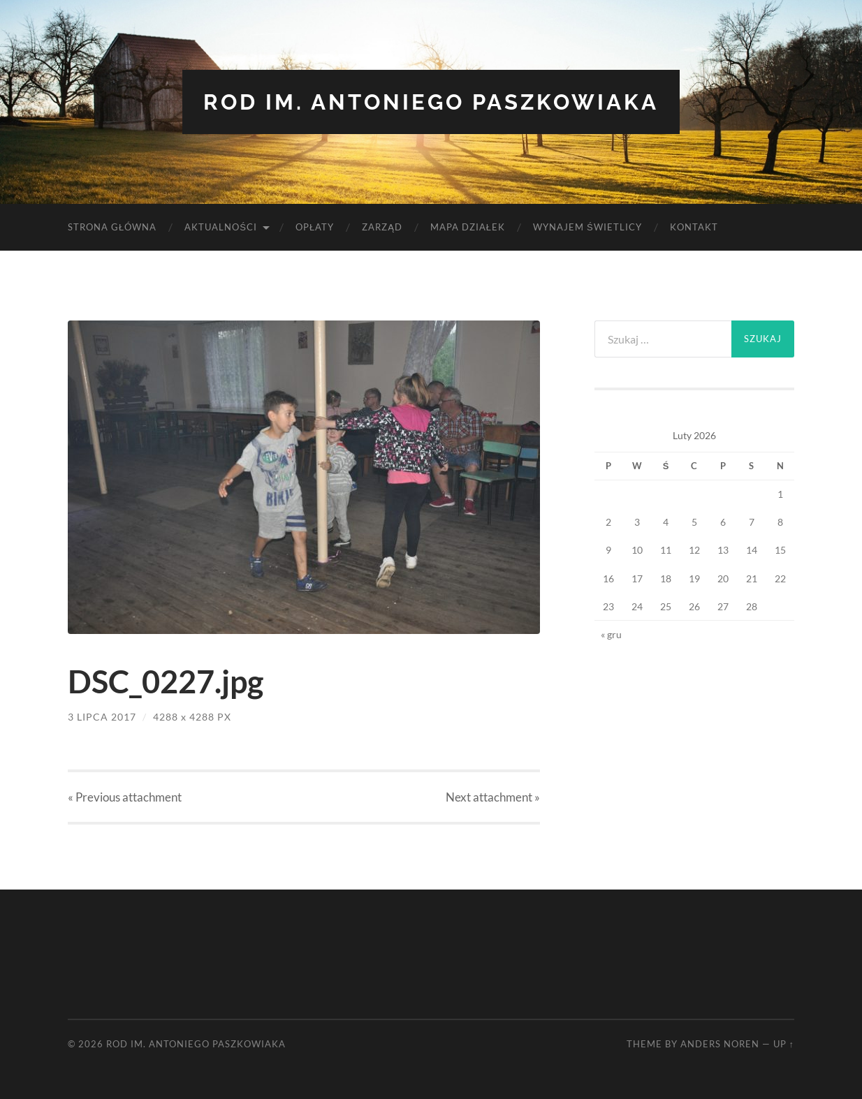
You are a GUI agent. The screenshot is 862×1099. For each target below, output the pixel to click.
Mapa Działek (467, 227)
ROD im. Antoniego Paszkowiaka (431, 102)
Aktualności (220, 227)
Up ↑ (783, 1043)
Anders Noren (719, 1043)
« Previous (125, 797)
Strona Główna (112, 227)
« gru (611, 634)
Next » (493, 797)
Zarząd (382, 227)
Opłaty (314, 227)
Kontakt (694, 227)
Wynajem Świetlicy (587, 227)
